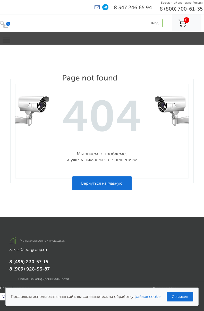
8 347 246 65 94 (133, 7)
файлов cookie (147, 296)
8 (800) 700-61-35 (181, 9)
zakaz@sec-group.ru (28, 249)
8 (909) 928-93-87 (29, 269)
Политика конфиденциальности (43, 279)
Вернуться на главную (102, 183)
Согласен (180, 296)
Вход (154, 23)
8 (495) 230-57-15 (28, 262)
